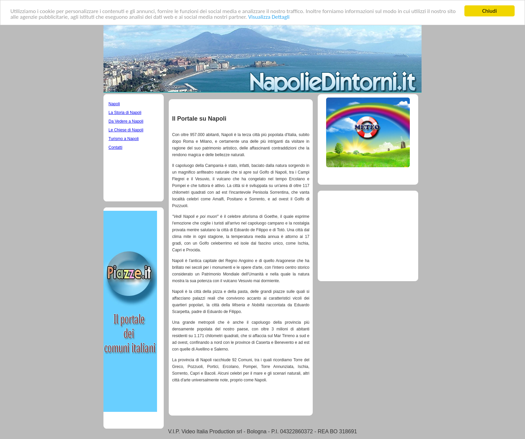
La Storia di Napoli (124, 112)
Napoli (114, 104)
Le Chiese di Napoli (125, 130)
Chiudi (489, 10)
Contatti (115, 147)
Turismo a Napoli (123, 138)
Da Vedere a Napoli (125, 121)
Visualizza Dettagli (269, 16)
